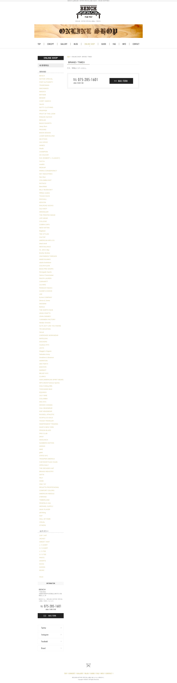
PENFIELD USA (45, 503)
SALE (41, 577)
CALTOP (42, 237)
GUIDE (92, 673)
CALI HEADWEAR (45, 408)
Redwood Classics (45, 288)
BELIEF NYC (44, 373)
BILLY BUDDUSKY (46, 190)
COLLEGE (43, 221)
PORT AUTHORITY (46, 82)
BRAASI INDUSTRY (46, 471)
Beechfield (43, 186)
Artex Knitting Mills (45, 386)
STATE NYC (43, 456)
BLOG (87, 673)
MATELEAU (43, 338)
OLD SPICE (43, 142)
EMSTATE (43, 367)
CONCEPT (72, 673)
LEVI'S (41, 348)
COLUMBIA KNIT (45, 180)
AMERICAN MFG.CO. (47, 240)
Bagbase (42, 231)
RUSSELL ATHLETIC (46, 414)
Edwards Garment (45, 117)
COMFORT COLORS (46, 490)
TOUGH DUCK (44, 196)
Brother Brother (44, 253)
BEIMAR (42, 98)
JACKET (42, 539)
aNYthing (42, 513)
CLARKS (42, 376)
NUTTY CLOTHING (46, 107)
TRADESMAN (44, 85)
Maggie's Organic (45, 351)
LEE (40, 294)
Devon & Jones (44, 300)
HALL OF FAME (45, 519)
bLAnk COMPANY (45, 297)
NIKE (41, 449)
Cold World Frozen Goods (48, 462)
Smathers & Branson (46, 357)
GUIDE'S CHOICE (45, 291)
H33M (41, 481)
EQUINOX (43, 392)
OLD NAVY (43, 209)
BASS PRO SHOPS (46, 269)
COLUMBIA (43, 399)
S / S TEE (42, 554)
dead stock (43, 243)
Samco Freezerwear (46, 275)
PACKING (42, 129)
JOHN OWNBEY (45, 316)
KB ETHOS (43, 139)
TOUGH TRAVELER (46, 421)
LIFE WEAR (43, 218)
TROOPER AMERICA (47, 459)
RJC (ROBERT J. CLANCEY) (49, 158)
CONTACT (109, 673)
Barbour (42, 307)
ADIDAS (42, 446)
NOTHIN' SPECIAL (46, 79)
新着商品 (44, 65)
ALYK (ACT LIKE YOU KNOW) (50, 326)
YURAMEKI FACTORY (47, 319)
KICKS (41, 564)
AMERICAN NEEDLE (46, 494)
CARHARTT (43, 281)
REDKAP (42, 167)
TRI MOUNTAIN (45, 329)
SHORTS (42, 561)
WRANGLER (43, 212)
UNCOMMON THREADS (48, 256)
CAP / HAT (43, 535)
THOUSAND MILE (45, 389)
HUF (41, 516)
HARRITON (43, 361)
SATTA (41, 475)
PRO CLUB (43, 433)
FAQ (97, 673)
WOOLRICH (43, 440)
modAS (41, 164)
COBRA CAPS (44, 224)
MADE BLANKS (45, 259)
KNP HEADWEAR (45, 411)
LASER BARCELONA (47, 136)
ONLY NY (42, 484)
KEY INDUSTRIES (45, 174)
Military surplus (44, 193)
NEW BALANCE (45, 247)
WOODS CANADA (45, 405)
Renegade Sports (45, 272)
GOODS (42, 567)
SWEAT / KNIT (44, 542)
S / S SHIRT (43, 548)
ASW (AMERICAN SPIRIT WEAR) (51, 380)
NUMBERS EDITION (46, 443)
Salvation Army (44, 354)
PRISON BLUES (45, 430)
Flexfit (41, 148)
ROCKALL (43, 199)
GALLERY (80, 673)
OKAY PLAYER (44, 509)
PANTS (41, 558)
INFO (102, 673)
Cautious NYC (44, 345)
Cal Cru (42, 161)
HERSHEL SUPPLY (46, 506)
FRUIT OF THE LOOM (47, 114)
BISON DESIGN (45, 133)
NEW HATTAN (44, 228)
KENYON (42, 202)
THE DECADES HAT (46, 468)
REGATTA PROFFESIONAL (49, 487)
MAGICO (42, 91)
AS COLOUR (44, 155)
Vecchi (41, 104)
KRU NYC (42, 402)
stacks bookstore (45, 262)
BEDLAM (42, 120)
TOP (68, 57)
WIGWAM (42, 304)
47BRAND (43, 497)
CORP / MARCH (45, 101)
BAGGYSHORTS (45, 123)
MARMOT (42, 370)
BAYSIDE (42, 95)
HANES (42, 145)
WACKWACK (44, 88)
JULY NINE (43, 395)
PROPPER (43, 110)
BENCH (42, 76)
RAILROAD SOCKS (46, 205)
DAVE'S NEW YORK (46, 427)
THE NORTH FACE (46, 310)
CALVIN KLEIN (44, 266)
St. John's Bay (44, 250)
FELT (41, 478)
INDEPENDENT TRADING (48, 424)
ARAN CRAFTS (44, 313)
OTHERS (42, 525)
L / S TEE (42, 551)
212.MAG (42, 285)
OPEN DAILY (44, 465)
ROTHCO (42, 183)
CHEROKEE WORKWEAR (48, 335)
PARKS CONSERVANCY (48, 171)
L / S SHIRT (43, 545)
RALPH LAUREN (45, 278)
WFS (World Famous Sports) (49, 383)
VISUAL (42, 522)
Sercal (41, 332)
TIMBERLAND (44, 500)
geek (41, 452)
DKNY (41, 437)
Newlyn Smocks (45, 323)
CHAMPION (43, 152)
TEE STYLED (44, 234)
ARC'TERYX (43, 364)
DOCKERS (43, 342)
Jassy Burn (43, 126)
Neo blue (42, 177)
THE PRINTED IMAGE (47, 215)
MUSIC (41, 570)
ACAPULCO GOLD (46, 418)
